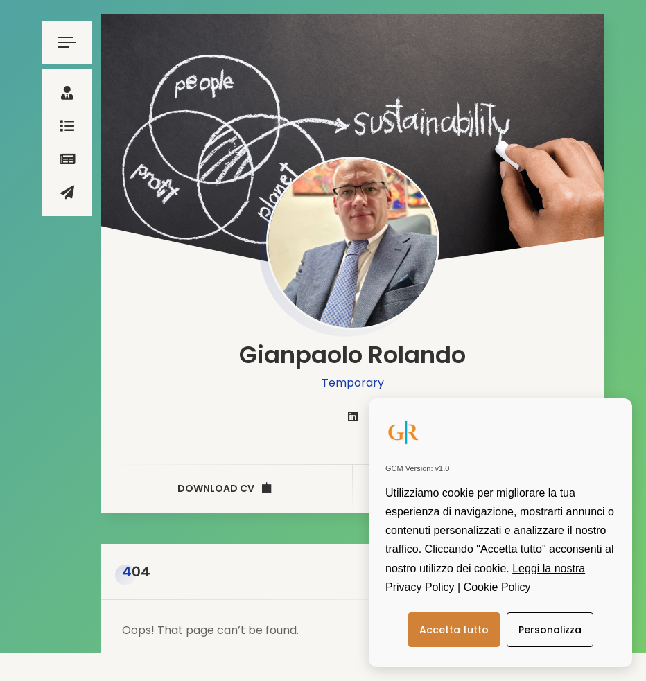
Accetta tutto (454, 630)
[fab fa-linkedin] (353, 416)
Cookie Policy (497, 587)
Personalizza (550, 630)
